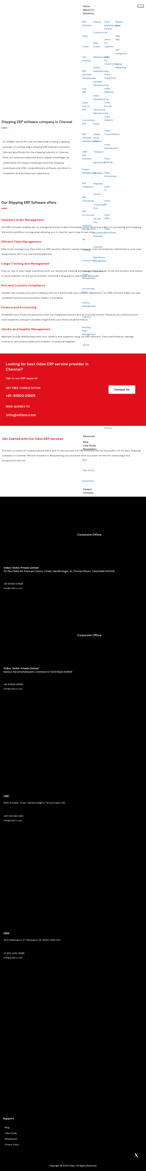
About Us (88, 10)
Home (86, 6)
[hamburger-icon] (140, 6)
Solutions (88, 13)
